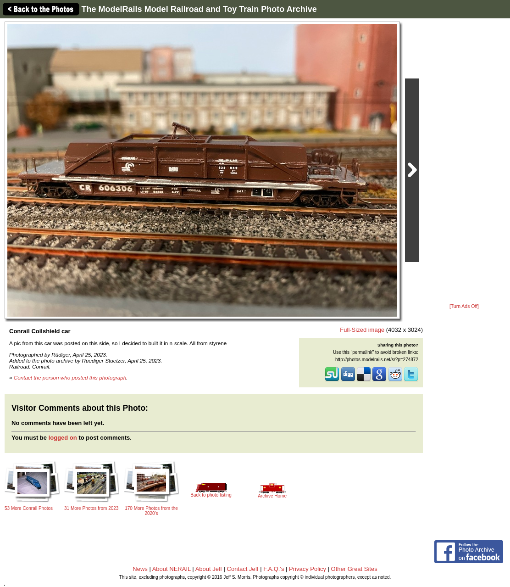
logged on (63, 437)
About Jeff (208, 568)
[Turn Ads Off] (464, 306)
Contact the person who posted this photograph (70, 377)
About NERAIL (171, 568)
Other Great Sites (354, 568)
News (140, 568)
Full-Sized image (362, 329)
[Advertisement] (464, 161)
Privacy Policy (307, 568)
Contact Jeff (243, 568)
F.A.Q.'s (273, 568)
